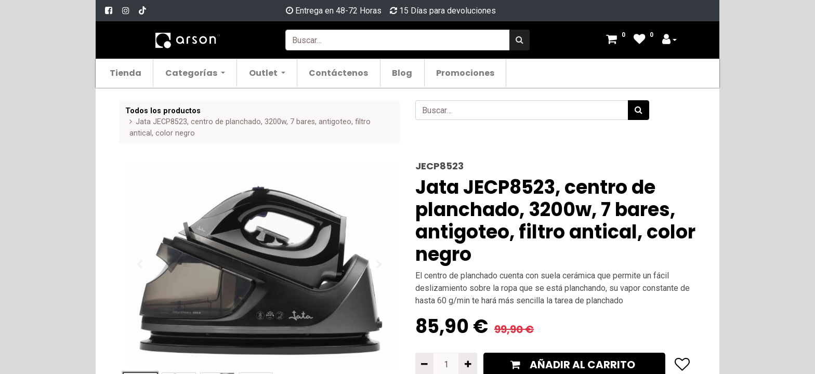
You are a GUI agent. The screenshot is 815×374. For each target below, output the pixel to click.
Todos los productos (163, 110)
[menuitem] (131, 72)
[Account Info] (669, 40)
